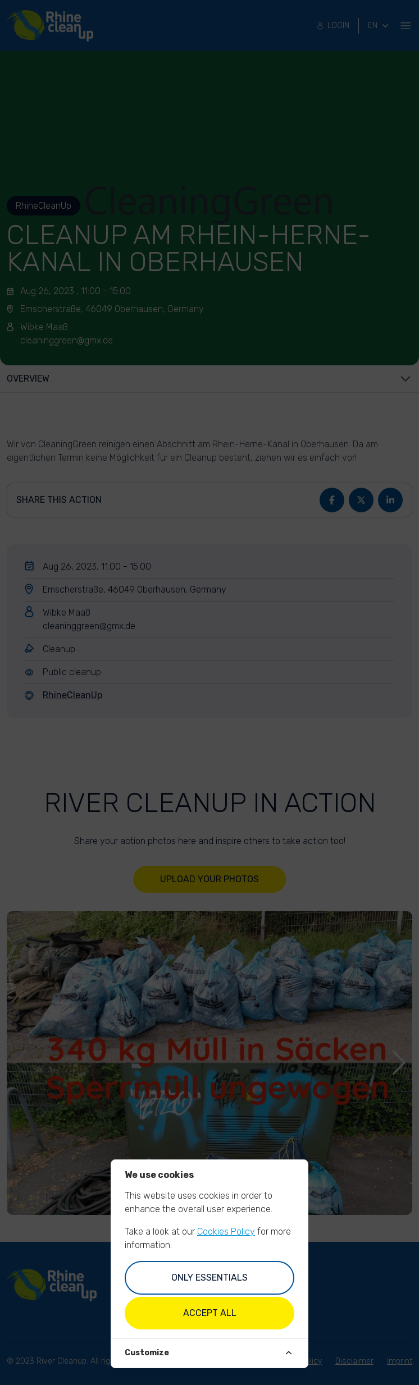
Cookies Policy (226, 1231)
